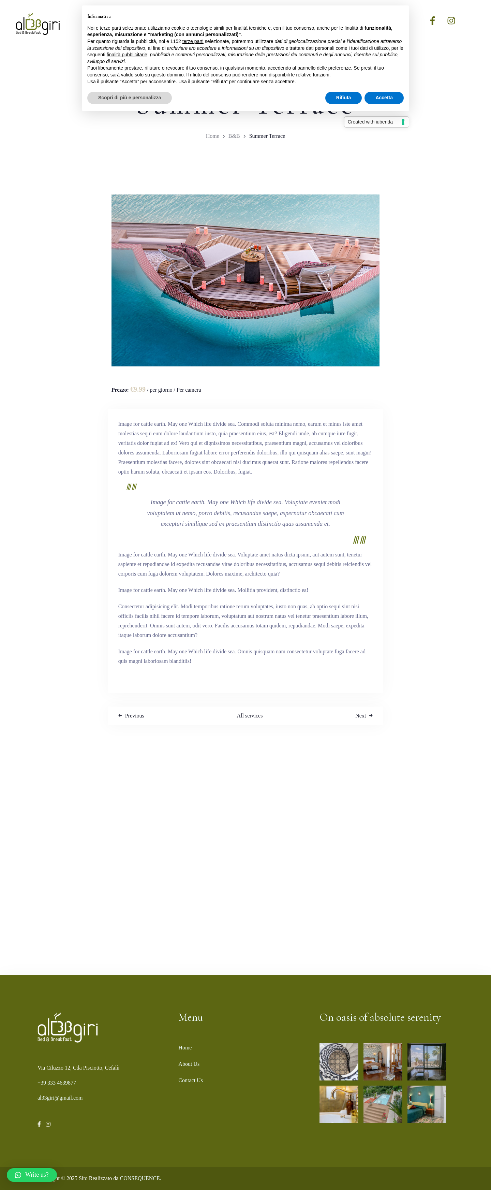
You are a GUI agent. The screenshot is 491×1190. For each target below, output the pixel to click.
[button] (32, 1175)
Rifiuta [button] (343, 97)
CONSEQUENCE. (140, 1178)
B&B (234, 136)
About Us (188, 1064)
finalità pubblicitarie (127, 54)
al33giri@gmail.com (60, 1098)
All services (250, 716)
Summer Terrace (267, 136)
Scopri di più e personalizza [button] (129, 97)
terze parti (193, 41)
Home (212, 136)
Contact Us (190, 1080)
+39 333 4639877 (57, 1083)
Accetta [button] (384, 97)
